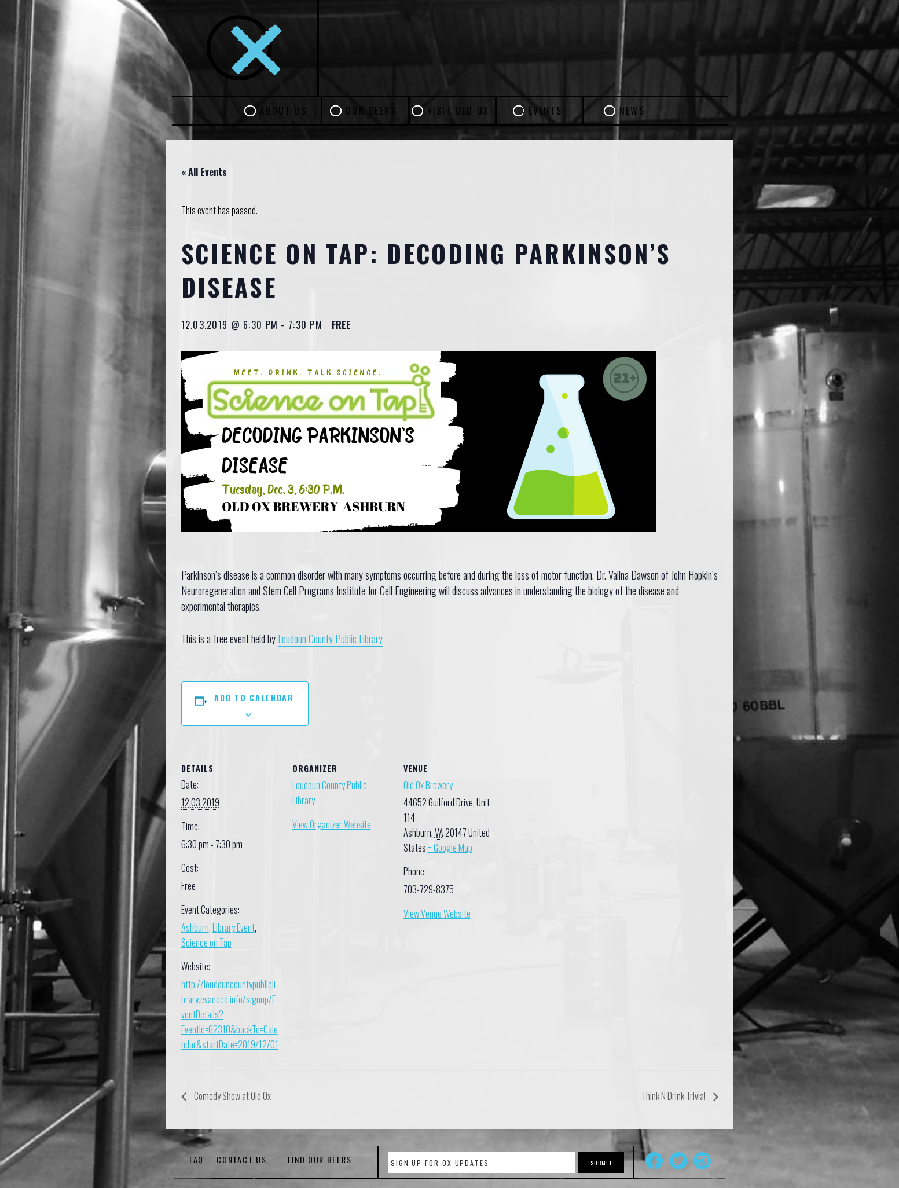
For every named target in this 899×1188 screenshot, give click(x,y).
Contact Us (241, 1159)
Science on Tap (206, 942)
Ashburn (195, 927)
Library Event (233, 927)
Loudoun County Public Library (330, 638)
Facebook (654, 1160)
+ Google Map (450, 848)
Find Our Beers (320, 1159)
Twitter (678, 1160)
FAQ (196, 1159)
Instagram (702, 1160)
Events (545, 111)
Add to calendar (253, 697)
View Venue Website (437, 914)
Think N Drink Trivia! (674, 1096)
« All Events (204, 172)
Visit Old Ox (458, 111)
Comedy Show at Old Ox (231, 1096)
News (632, 111)
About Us (283, 111)
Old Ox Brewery (428, 785)
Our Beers (371, 111)
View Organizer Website (331, 824)
